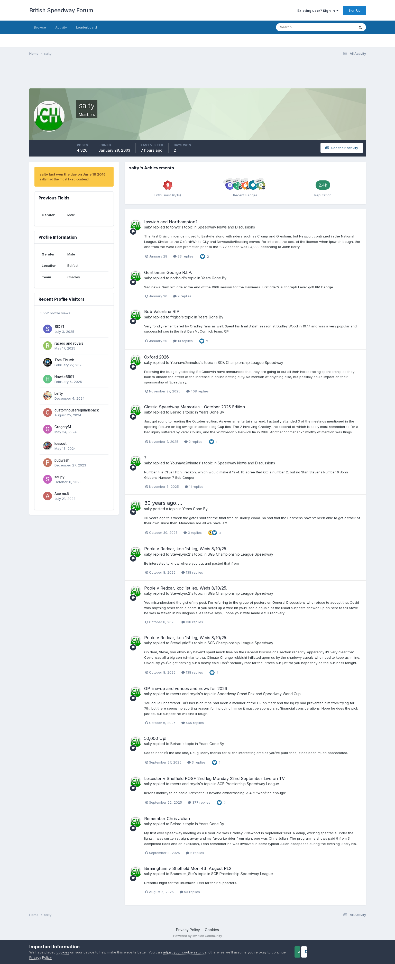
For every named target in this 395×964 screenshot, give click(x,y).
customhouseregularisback (76, 410)
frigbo (175, 317)
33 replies (183, 256)
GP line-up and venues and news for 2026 (185, 688)
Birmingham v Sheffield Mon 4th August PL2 (187, 868)
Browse (40, 27)
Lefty (58, 393)
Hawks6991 (64, 377)
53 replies (190, 892)
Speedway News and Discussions (226, 227)
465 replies (192, 723)
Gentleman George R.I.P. (168, 272)
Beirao (175, 412)
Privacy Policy (188, 930)
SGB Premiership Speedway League (248, 784)
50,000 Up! (155, 738)
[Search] (298, 27)
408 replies (197, 391)
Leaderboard (86, 27)
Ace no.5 (61, 494)
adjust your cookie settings (184, 952)
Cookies (212, 930)
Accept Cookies (305, 952)
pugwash (61, 460)
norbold (177, 278)
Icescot (60, 444)
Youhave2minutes (185, 362)
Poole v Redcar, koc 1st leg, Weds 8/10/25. (185, 548)
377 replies (199, 802)
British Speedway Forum (61, 10)
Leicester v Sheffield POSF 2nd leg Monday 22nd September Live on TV (214, 778)
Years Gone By (213, 278)
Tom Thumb (64, 360)
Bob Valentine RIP (161, 311)
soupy (59, 477)
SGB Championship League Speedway (250, 362)
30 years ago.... (163, 503)
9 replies (182, 296)
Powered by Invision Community (197, 936)
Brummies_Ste (182, 873)
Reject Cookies (346, 952)
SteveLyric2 (180, 554)
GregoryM (62, 427)
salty (148, 227)
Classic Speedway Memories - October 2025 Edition (194, 406)
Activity (61, 27)
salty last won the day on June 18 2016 (73, 174)
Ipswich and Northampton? (171, 221)
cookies (63, 952)
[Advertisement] (197, 75)
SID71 (59, 327)
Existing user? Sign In (317, 10)
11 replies (194, 486)
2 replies (193, 441)
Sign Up (354, 10)
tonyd (175, 227)
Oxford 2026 (156, 357)
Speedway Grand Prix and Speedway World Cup (259, 694)
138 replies (192, 572)
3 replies (192, 532)
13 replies (183, 341)
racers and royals (68, 343)
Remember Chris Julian (167, 818)
